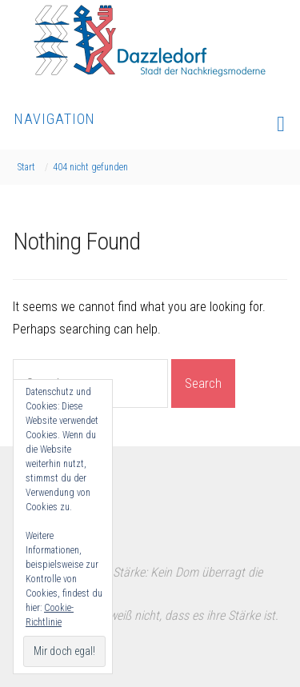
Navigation (150, 122)
